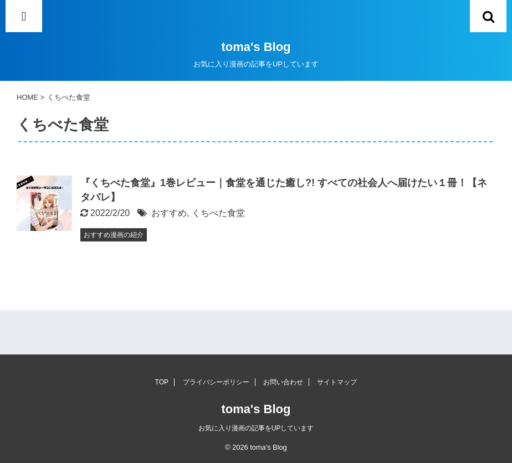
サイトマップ (337, 382)
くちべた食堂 (218, 213)
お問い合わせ (283, 382)
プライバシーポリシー (216, 382)
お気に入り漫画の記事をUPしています (256, 428)
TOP (161, 382)
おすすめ (169, 213)
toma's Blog (255, 47)
